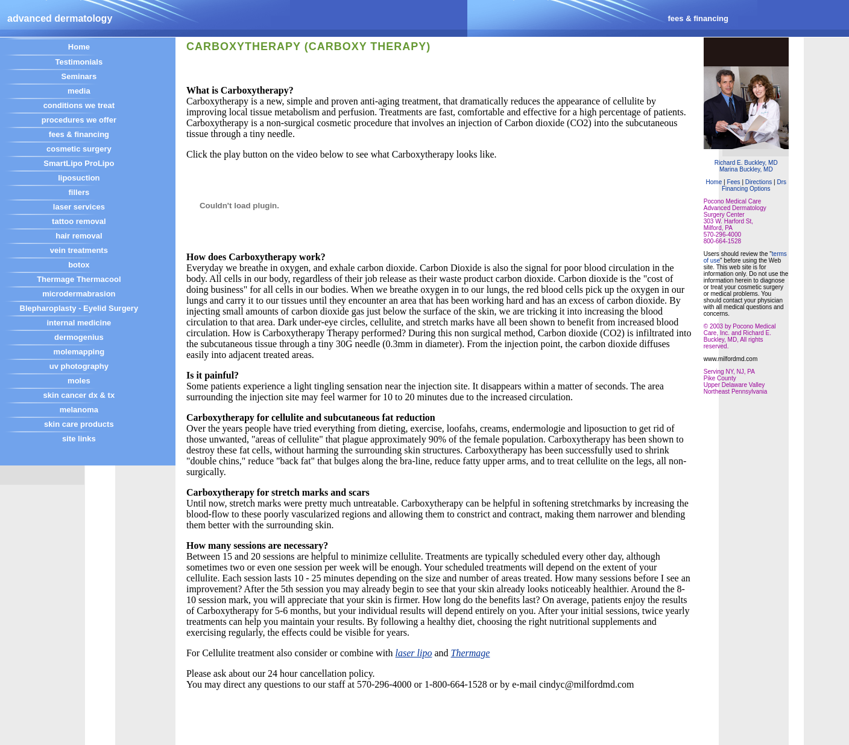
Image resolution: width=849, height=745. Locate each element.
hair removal (78, 235)
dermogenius (79, 337)
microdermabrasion (78, 293)
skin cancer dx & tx (79, 395)
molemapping (79, 351)
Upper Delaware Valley (734, 385)
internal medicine (78, 322)
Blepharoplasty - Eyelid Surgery (79, 308)
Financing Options (746, 188)
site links (79, 438)
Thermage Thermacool (79, 279)
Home (79, 46)
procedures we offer (79, 119)
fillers (79, 192)
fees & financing (79, 134)
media (79, 90)
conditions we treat (79, 105)
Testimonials (79, 61)
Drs (781, 182)
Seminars (79, 76)
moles (79, 380)
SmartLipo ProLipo (78, 163)
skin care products (79, 424)
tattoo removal (79, 221)
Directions (759, 182)
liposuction (78, 177)
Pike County (720, 378)
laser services (79, 206)
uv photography (79, 366)
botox (78, 264)
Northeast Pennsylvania (736, 391)
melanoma (79, 409)
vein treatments (79, 250)
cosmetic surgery (79, 148)
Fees (733, 182)
